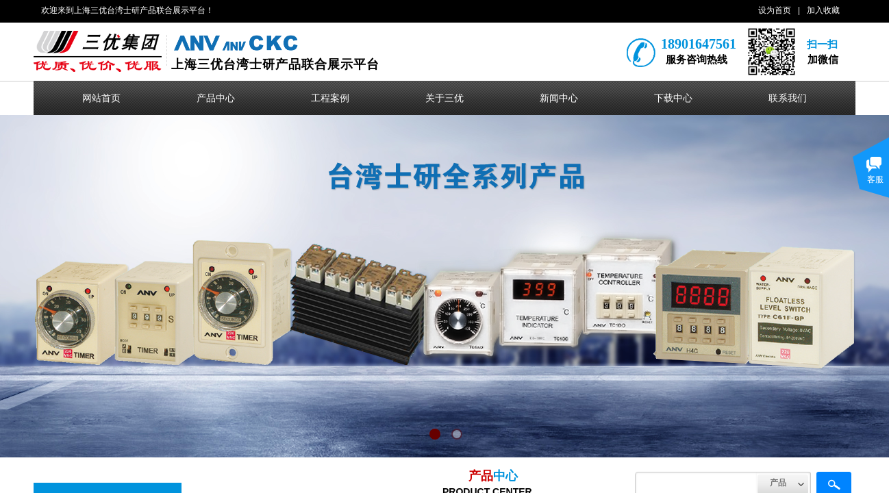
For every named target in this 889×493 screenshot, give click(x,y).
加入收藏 (823, 10)
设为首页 (774, 10)
